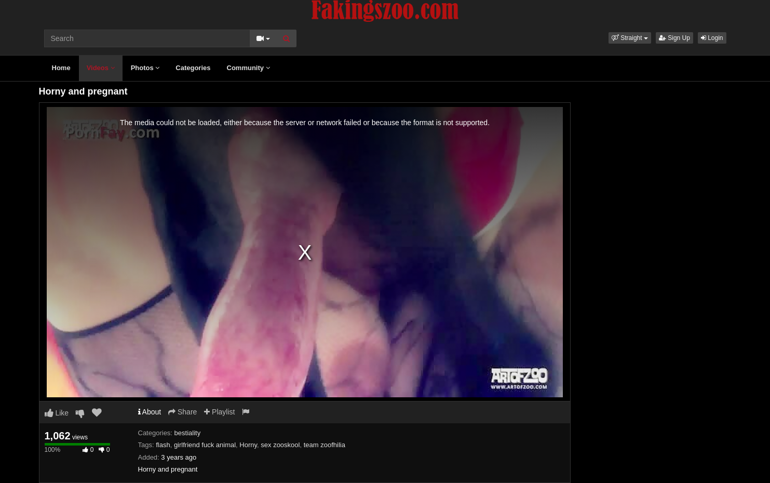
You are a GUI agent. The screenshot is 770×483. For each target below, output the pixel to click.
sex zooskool (280, 445)
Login (712, 38)
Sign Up (674, 38)
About (149, 412)
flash (163, 445)
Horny (248, 445)
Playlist (219, 412)
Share (182, 412)
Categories (192, 68)
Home (61, 68)
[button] (630, 38)
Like (57, 413)
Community (248, 68)
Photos (145, 68)
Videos (101, 68)
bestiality (187, 433)
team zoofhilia (324, 445)
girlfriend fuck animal (205, 445)
